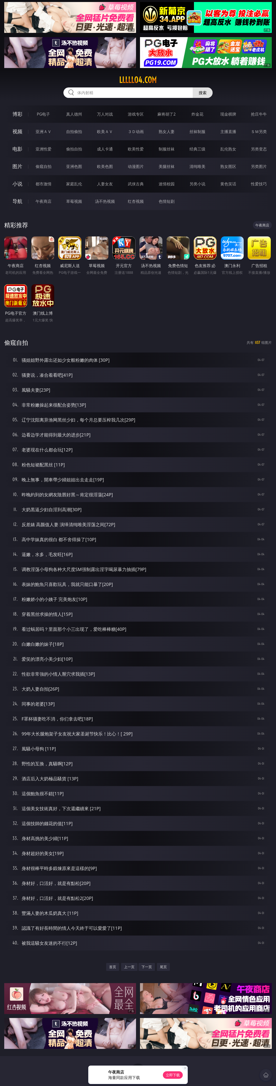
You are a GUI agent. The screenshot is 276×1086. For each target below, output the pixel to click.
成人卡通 (105, 149)
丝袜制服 (197, 131)
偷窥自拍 (43, 166)
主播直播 (228, 131)
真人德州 (74, 114)
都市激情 (43, 184)
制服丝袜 (167, 149)
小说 (17, 183)
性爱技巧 (259, 184)
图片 (17, 166)
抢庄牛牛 (259, 114)
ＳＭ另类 (259, 131)
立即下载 (173, 1075)
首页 (112, 966)
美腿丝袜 (167, 166)
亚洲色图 (74, 166)
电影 (17, 148)
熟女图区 (228, 166)
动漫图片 (136, 166)
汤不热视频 (105, 201)
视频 (17, 131)
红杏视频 (136, 201)
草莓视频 (74, 201)
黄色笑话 (228, 184)
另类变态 (259, 149)
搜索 (203, 92)
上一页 (129, 966)
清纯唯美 (197, 166)
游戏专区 (136, 114)
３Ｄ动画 (136, 131)
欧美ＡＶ (105, 131)
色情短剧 (167, 201)
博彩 (17, 114)
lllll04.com (138, 80)
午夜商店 (43, 201)
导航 (17, 201)
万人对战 (105, 114)
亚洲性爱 (43, 149)
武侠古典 (136, 184)
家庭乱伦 (74, 184)
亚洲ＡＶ (43, 131)
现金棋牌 (228, 114)
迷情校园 (167, 184)
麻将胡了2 (166, 114)
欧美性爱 (136, 149)
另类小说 (197, 184)
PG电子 (43, 114)
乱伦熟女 (228, 149)
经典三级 (197, 149)
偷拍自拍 (74, 149)
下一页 (146, 966)
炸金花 (197, 114)
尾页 (163, 966)
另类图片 (259, 166)
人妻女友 (105, 184)
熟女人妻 (167, 131)
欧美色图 (105, 166)
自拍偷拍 (74, 131)
